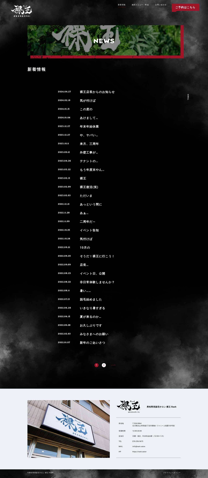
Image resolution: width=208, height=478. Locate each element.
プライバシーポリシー (170, 473)
